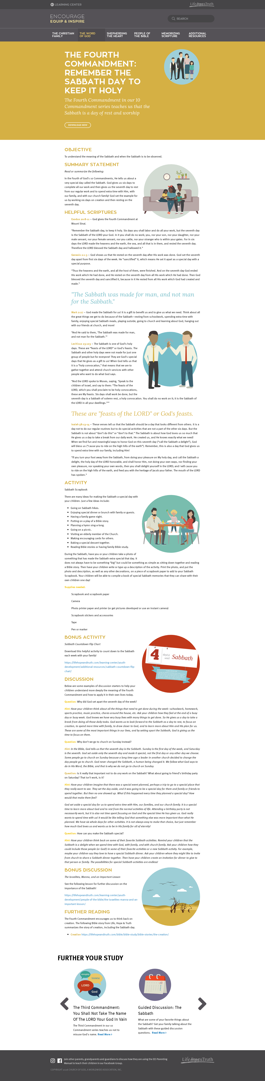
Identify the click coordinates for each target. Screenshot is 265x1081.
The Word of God (87, 35)
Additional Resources (197, 35)
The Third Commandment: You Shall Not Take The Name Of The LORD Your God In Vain (100, 1013)
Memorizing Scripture (171, 35)
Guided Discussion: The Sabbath (160, 1010)
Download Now (77, 125)
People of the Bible (142, 35)
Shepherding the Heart (117, 35)
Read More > (105, 1034)
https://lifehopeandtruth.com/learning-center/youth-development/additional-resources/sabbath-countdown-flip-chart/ (100, 666)
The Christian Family (63, 35)
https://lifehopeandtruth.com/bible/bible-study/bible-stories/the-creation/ (125, 934)
